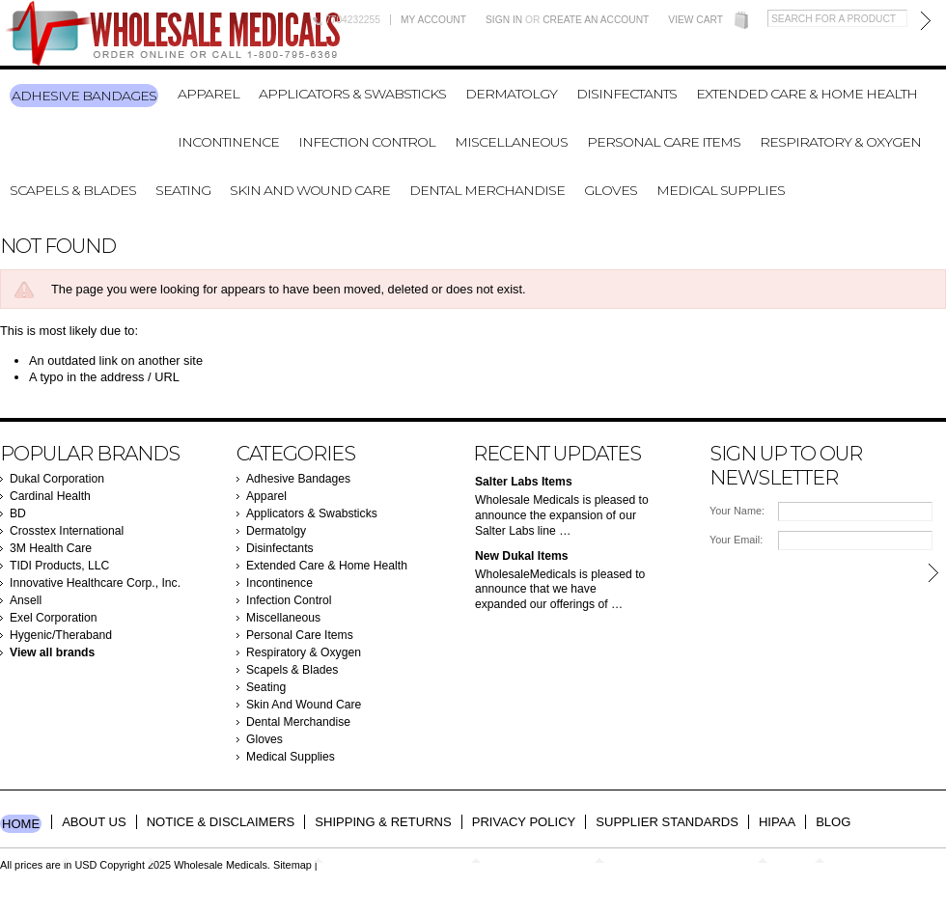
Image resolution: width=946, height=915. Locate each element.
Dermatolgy (511, 93)
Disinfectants (626, 93)
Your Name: (737, 510)
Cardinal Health (50, 496)
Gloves (610, 190)
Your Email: (736, 539)
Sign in (504, 19)
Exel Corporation (53, 617)
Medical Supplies (720, 190)
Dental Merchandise (487, 190)
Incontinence (228, 142)
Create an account (596, 19)
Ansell (26, 600)
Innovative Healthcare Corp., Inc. (95, 583)
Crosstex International (67, 531)
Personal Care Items (663, 142)
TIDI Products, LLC (59, 565)
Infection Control (366, 142)
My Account (433, 19)
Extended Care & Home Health (806, 93)
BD (18, 513)
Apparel (208, 93)
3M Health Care (51, 548)
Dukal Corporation (57, 478)
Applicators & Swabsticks (352, 93)
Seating (182, 190)
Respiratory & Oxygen (840, 142)
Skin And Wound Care (310, 190)
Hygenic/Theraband (61, 635)
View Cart (695, 19)
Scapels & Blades (73, 190)
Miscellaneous (511, 142)
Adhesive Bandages (84, 95)
